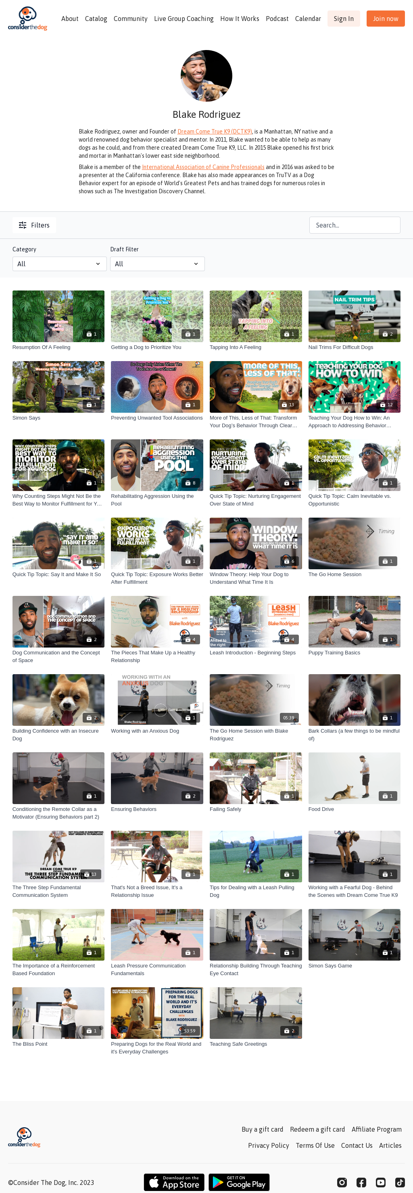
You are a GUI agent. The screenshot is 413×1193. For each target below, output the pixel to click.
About (70, 18)
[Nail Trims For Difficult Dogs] (355, 347)
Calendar (308, 18)
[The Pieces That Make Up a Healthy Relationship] (157, 656)
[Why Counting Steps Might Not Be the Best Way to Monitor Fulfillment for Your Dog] (59, 500)
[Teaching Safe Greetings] (256, 1044)
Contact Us (357, 1145)
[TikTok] (400, 1182)
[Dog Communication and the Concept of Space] (59, 656)
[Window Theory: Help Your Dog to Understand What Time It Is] (256, 578)
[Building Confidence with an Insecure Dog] (59, 735)
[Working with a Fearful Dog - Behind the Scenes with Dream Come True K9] (355, 891)
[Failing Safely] (256, 809)
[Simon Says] (59, 418)
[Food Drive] (355, 809)
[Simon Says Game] (355, 966)
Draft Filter (124, 249)
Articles (390, 1145)
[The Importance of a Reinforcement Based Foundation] (59, 970)
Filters (34, 225)
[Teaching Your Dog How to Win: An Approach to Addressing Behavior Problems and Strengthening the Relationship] (355, 422)
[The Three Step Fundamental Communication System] (59, 891)
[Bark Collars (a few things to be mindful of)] (355, 735)
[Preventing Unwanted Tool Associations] (157, 418)
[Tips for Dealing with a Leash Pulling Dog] (256, 891)
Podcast (277, 18)
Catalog (96, 18)
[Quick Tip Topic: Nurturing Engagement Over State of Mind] (256, 500)
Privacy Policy (268, 1145)
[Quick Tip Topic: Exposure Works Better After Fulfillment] (157, 578)
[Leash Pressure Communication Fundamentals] (157, 970)
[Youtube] (381, 1182)
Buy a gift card (263, 1129)
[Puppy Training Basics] (355, 653)
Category (24, 249)
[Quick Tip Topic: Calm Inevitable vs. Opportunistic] (355, 500)
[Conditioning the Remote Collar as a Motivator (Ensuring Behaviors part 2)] (59, 813)
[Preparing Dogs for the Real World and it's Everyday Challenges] (157, 1048)
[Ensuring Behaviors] (157, 809)
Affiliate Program (377, 1129)
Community (131, 18)
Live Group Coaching (184, 18)
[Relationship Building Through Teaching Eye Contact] (256, 970)
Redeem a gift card (317, 1129)
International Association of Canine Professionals (203, 167)
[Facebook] (361, 1182)
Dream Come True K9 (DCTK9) (214, 131)
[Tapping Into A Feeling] (256, 347)
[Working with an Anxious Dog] (157, 731)
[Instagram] (342, 1182)
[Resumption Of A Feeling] (59, 347)
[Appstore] (174, 1182)
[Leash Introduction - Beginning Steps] (256, 653)
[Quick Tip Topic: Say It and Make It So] (59, 574)
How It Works (239, 18)
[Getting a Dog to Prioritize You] (157, 347)
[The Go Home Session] (355, 574)
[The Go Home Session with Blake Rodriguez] (256, 735)
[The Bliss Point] (59, 1044)
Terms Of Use (315, 1145)
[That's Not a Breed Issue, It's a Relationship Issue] (157, 891)
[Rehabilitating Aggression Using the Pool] (157, 500)
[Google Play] (239, 1182)
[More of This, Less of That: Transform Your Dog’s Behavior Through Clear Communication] (256, 422)
